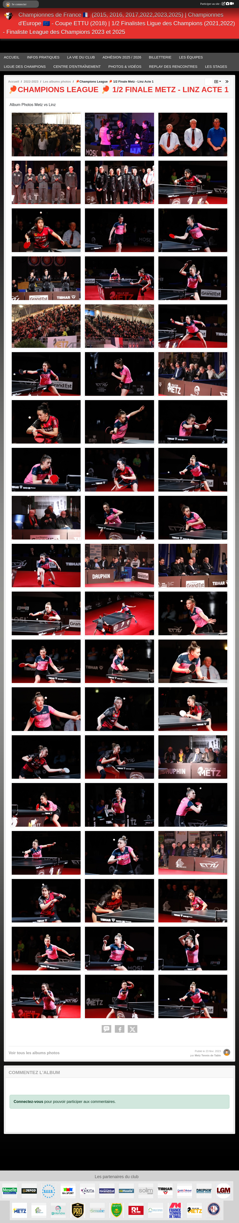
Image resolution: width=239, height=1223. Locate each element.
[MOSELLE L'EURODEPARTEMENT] (9, 1191)
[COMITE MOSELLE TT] (116, 1210)
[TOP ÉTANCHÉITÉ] (39, 1210)
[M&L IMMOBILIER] (214, 1210)
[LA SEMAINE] (97, 1210)
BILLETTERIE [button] (160, 57)
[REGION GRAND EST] (107, 1191)
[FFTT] (175, 1210)
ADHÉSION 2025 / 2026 (122, 57)
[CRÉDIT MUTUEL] (184, 1191)
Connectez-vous (28, 1102)
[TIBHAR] (165, 1191)
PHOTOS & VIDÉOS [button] (124, 66)
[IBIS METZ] (68, 1191)
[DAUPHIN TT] (204, 1191)
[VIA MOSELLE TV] (126, 1191)
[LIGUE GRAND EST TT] (155, 1210)
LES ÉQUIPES (191, 57)
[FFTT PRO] (77, 1210)
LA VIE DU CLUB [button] (81, 57)
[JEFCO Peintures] (29, 1191)
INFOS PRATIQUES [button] (43, 57)
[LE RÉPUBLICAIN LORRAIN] (136, 1210)
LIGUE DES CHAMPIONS (25, 66)
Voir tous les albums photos (34, 1053)
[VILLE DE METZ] (194, 1210)
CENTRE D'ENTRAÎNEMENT (77, 66)
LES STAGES (216, 66)
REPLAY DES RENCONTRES (173, 66)
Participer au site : (217, 3)
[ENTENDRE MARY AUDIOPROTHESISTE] (58, 1210)
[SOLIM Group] (146, 1191)
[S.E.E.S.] (48, 1191)
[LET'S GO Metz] (223, 1191)
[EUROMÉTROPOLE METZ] (19, 1210)
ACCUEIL (11, 57)
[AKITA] (87, 1191)
